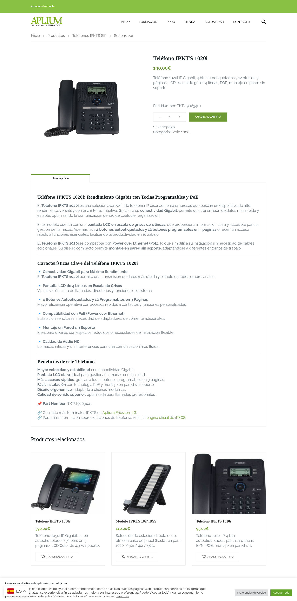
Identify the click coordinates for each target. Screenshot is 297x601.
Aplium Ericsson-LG (119, 413)
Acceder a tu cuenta (42, 6)
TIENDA (189, 22)
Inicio (35, 36)
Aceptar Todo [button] (281, 592)
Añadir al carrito (208, 117)
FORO (171, 22)
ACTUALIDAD (214, 22)
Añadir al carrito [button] (60, 557)
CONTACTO (241, 22)
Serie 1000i (123, 36)
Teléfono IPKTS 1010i (213, 522)
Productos (56, 36)
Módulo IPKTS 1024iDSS (136, 522)
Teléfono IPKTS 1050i (52, 522)
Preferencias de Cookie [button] (251, 592)
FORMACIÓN (148, 22)
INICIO (125, 22)
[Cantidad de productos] (169, 117)
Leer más (122, 596)
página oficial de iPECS (165, 418)
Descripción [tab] (60, 179)
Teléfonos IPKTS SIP (89, 36)
